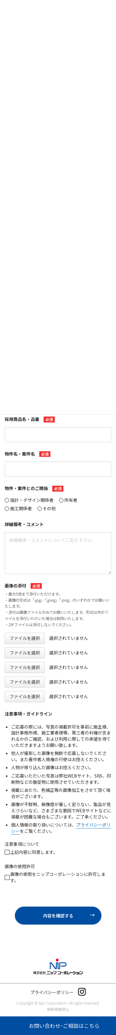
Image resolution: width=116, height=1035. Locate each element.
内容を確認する (71, 915)
